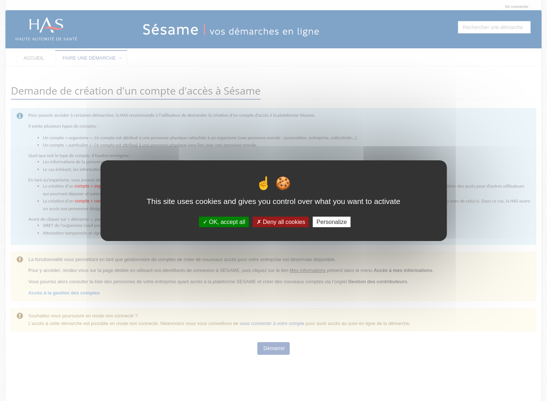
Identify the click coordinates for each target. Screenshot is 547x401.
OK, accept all (224, 221)
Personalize (332, 221)
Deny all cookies (281, 221)
